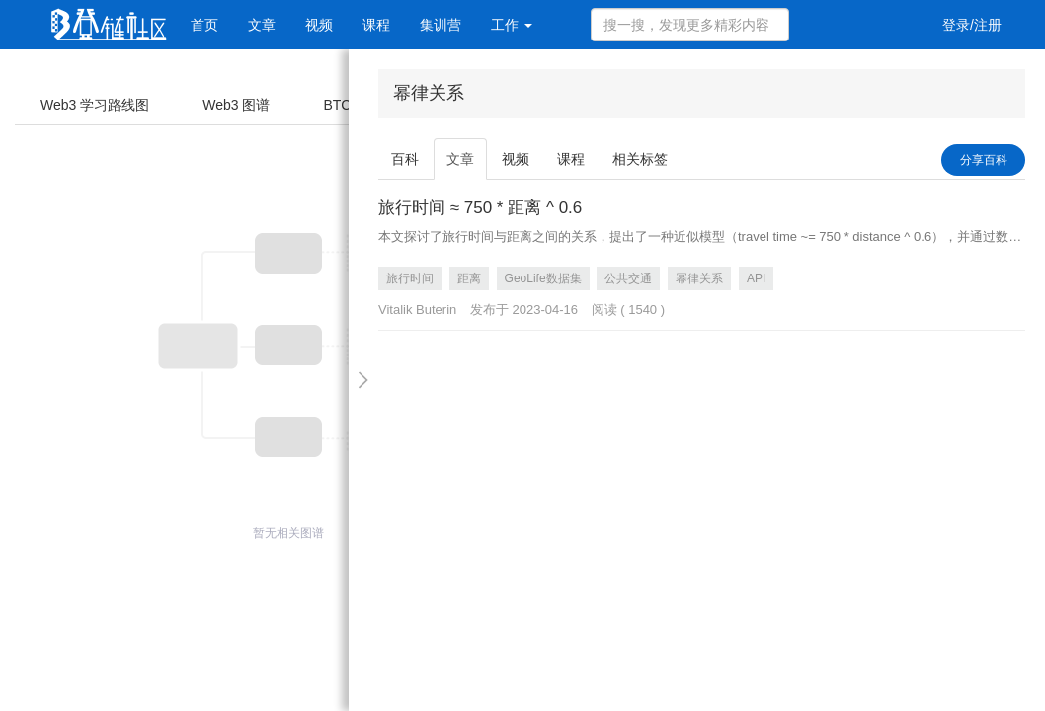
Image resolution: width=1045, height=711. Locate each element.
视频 (319, 25)
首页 (204, 25)
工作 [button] (511, 25)
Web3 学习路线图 (94, 105)
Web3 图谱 (236, 105)
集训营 (440, 25)
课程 (376, 25)
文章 (262, 25)
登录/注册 (972, 25)
